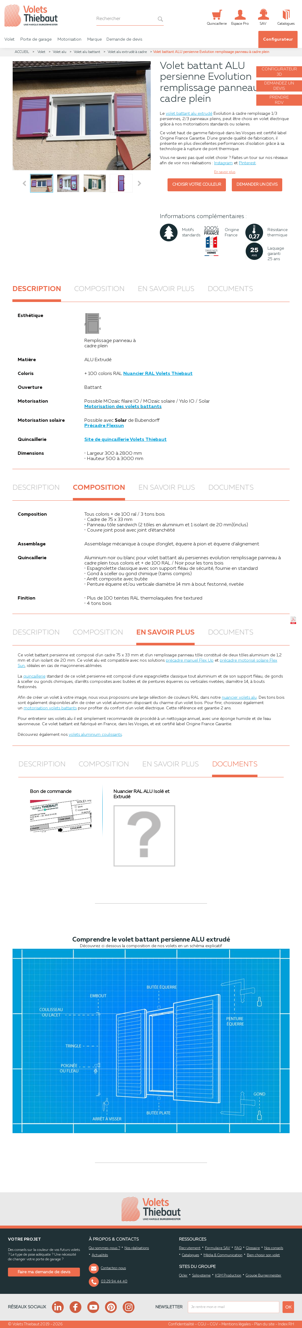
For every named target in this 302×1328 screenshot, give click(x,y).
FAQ (238, 1248)
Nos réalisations (136, 1248)
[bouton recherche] (157, 19)
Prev (24, 183)
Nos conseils (273, 1248)
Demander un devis (257, 185)
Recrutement (190, 1248)
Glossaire (253, 1248)
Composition (99, 289)
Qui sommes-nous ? (104, 1248)
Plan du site (264, 1324)
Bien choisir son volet (263, 1255)
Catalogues (190, 1255)
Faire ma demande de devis (44, 1272)
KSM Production (228, 1275)
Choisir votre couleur (196, 185)
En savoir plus (166, 289)
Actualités (100, 1255)
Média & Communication (222, 1255)
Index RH (286, 1324)
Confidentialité (181, 1324)
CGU (202, 1324)
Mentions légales (236, 1324)
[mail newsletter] (233, 1307)
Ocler (183, 1275)
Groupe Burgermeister (263, 1275)
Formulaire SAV (217, 1248)
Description (36, 289)
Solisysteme (201, 1275)
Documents (230, 289)
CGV (214, 1324)
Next (140, 183)
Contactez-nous (113, 1268)
